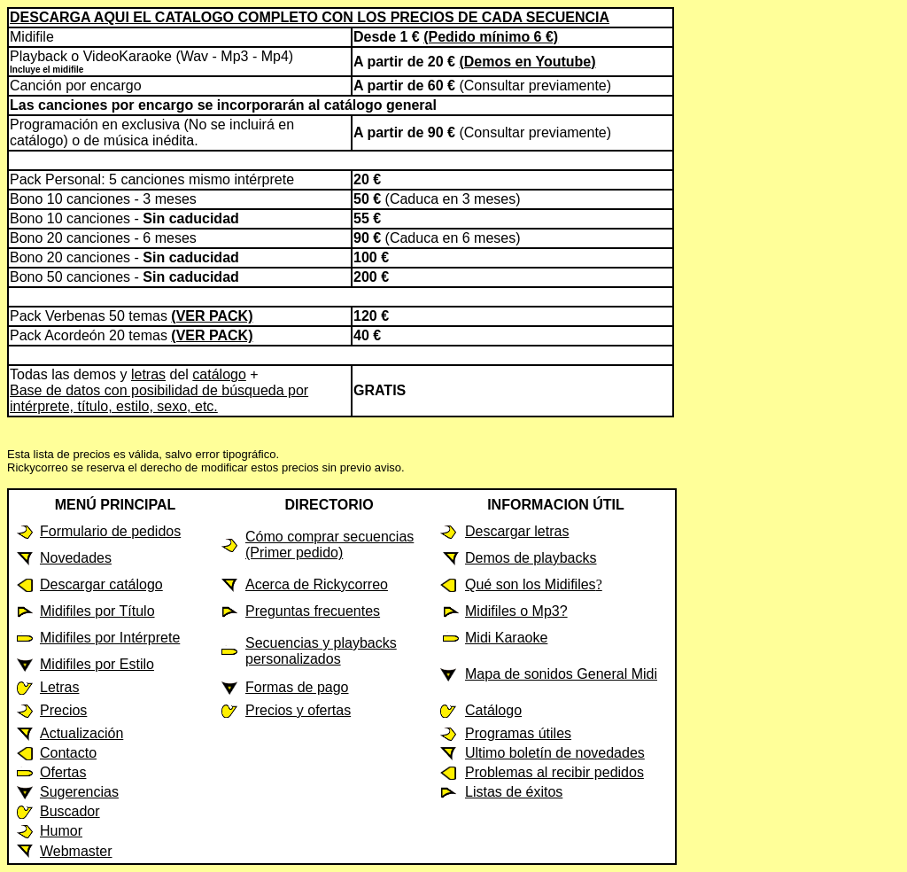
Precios (63, 710)
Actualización (81, 733)
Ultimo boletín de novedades (555, 752)
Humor (61, 830)
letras (148, 374)
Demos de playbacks (531, 557)
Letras (59, 687)
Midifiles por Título (97, 611)
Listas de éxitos (513, 791)
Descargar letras (517, 531)
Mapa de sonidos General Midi (561, 673)
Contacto (68, 752)
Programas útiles (518, 733)
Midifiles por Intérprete (110, 637)
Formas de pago (297, 687)
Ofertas (63, 772)
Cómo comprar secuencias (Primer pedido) (329, 544)
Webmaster (76, 851)
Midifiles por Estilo (97, 664)
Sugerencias (79, 791)
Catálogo (493, 710)
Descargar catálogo (101, 584)
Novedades (76, 557)
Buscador (70, 811)
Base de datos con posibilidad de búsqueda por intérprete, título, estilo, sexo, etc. (159, 398)
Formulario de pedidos (110, 531)
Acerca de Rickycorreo (316, 584)
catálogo (219, 374)
